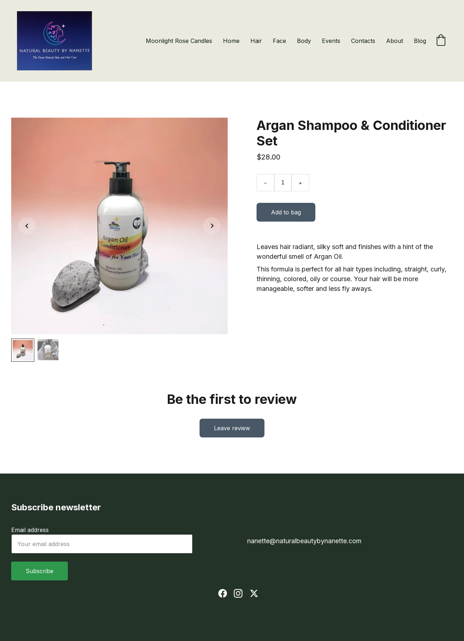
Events (331, 40)
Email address (30, 529)
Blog (420, 40)
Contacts (363, 40)
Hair (256, 40)
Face (279, 40)
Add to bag (286, 212)
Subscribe (39, 571)
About (394, 40)
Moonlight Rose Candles (179, 40)
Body (304, 40)
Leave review (232, 428)
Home (231, 40)
